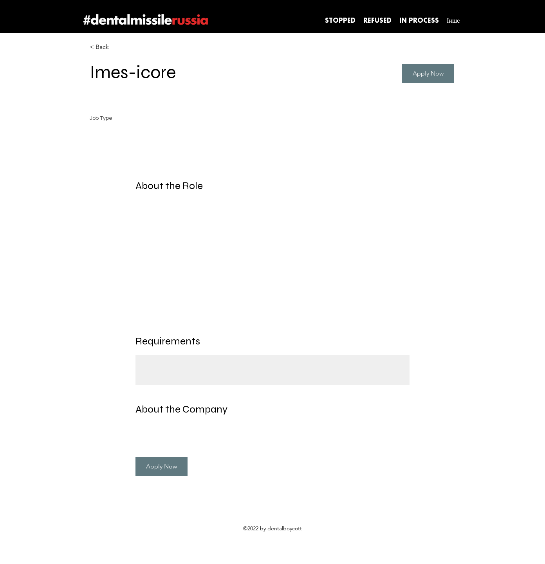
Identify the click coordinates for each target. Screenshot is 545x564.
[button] (428, 73)
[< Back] (117, 47)
